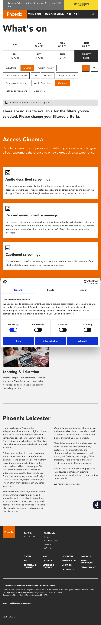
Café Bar (47, 561)
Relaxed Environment (16, 91)
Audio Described (42, 83)
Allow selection (50, 341)
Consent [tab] (17, 290)
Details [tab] (50, 290)
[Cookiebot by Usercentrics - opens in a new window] (86, 282)
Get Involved (68, 569)
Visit (76, 14)
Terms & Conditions (87, 562)
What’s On (34, 14)
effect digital (14, 617)
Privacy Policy (88, 567)
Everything (11, 67)
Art (69, 14)
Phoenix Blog (69, 561)
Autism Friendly (46, 67)
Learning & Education (21, 372)
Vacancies (67, 565)
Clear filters (39, 91)
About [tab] (83, 290)
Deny (18, 341)
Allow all (82, 341)
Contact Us (86, 556)
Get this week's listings (81, 5)
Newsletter (67, 556)
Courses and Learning (16, 83)
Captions (62, 83)
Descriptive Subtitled (16, 75)
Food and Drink (54, 14)
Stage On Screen (67, 75)
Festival (48, 75)
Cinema (27, 67)
